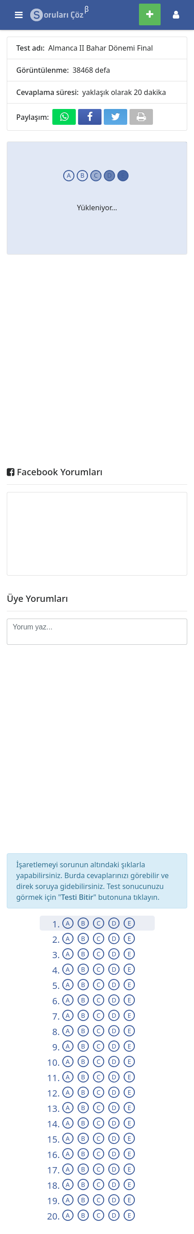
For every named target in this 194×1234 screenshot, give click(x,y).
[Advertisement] (97, 362)
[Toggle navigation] (176, 15)
